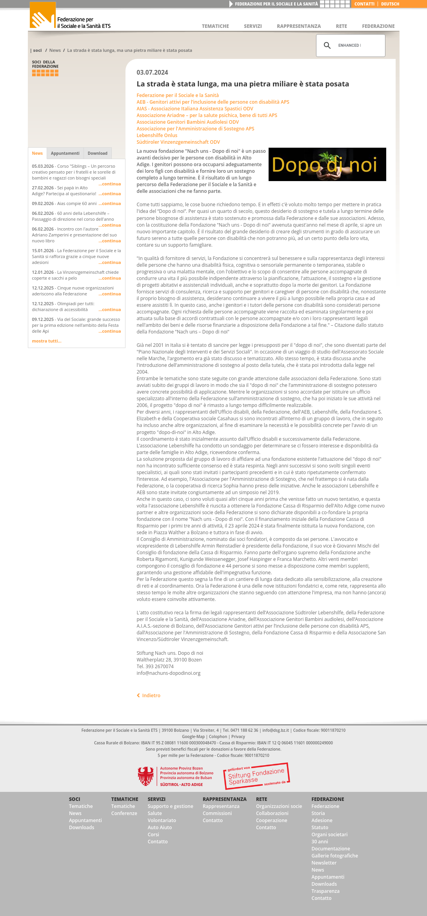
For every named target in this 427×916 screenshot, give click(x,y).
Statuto (320, 827)
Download (97, 153)
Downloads (81, 827)
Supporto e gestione (170, 806)
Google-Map (193, 736)
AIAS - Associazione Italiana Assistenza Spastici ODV (195, 108)
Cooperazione (271, 820)
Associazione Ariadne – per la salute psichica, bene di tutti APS (207, 115)
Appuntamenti (65, 153)
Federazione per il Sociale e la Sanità (276, 4)
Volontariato (162, 820)
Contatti (364, 4)
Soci (37, 50)
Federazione (328, 799)
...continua (109, 184)
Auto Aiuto (160, 827)
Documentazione (331, 848)
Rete (261, 799)
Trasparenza (326, 891)
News (55, 50)
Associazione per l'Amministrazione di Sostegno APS (195, 128)
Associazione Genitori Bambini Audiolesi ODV (188, 122)
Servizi (157, 799)
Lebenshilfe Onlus (157, 135)
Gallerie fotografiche (335, 855)
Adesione (322, 820)
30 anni (320, 841)
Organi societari (330, 834)
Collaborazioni (272, 813)
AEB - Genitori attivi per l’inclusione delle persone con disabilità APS (213, 102)
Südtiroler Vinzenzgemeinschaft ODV (178, 142)
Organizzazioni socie (279, 806)
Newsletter (324, 862)
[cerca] (349, 45)
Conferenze (124, 813)
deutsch (390, 4)
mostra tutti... (47, 341)
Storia (318, 813)
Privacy (238, 736)
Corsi (153, 834)
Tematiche (81, 806)
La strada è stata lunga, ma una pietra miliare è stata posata (129, 50)
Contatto (158, 841)
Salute (155, 813)
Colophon (218, 736)
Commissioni (217, 813)
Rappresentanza (225, 799)
